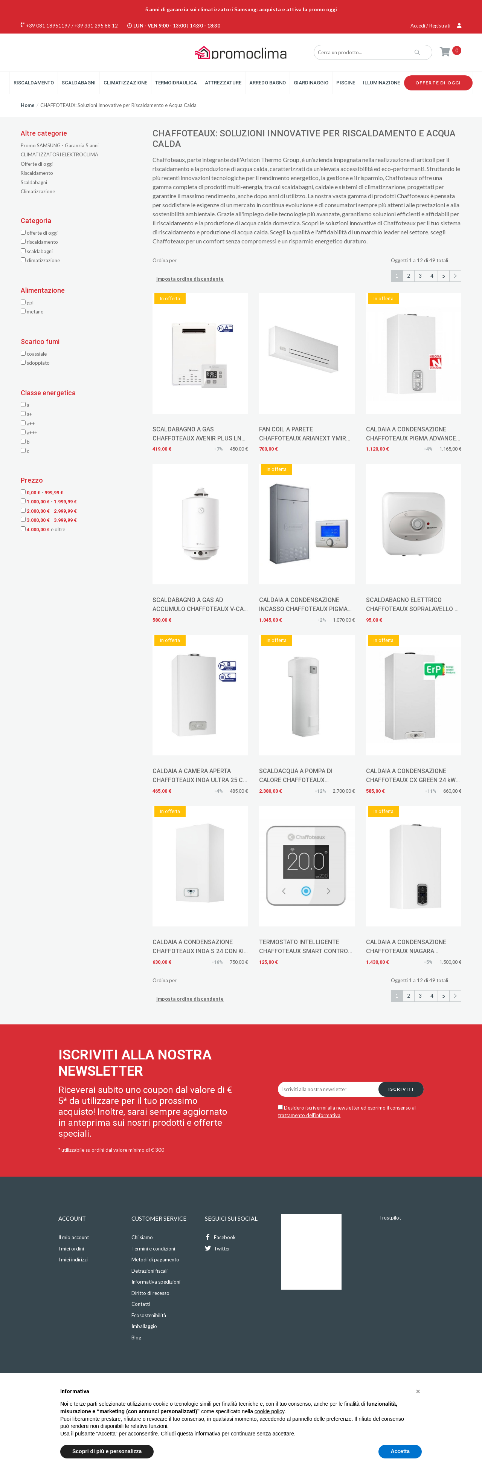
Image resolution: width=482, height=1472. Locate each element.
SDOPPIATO (35, 363)
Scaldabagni (79, 83)
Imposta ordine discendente (190, 279)
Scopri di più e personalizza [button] (107, 1451)
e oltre (43, 529)
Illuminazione (381, 83)
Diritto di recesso (150, 1293)
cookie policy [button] (269, 1411)
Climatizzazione (125, 83)
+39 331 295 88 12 (96, 26)
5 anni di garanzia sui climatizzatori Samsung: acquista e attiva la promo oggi (241, 9)
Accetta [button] (400, 1451)
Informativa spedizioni (155, 1282)
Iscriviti (401, 1089)
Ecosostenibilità (148, 1315)
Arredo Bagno (267, 83)
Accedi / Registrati (435, 26)
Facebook (220, 1237)
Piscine (345, 83)
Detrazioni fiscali (149, 1271)
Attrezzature (223, 83)
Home (28, 105)
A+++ (29, 433)
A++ (28, 423)
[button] (418, 1391)
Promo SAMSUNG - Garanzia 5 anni (60, 145)
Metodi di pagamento (155, 1259)
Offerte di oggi (438, 83)
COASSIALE (34, 354)
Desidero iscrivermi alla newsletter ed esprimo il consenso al (347, 1111)
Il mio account (73, 1237)
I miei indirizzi (73, 1259)
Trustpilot (390, 1218)
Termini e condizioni (153, 1249)
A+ (26, 414)
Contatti (140, 1304)
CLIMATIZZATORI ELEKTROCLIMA (59, 154)
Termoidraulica (176, 83)
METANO (32, 312)
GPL (27, 303)
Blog (136, 1337)
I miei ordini (71, 1249)
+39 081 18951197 (48, 26)
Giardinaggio (311, 83)
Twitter (217, 1248)
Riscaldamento (34, 83)
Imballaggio (144, 1326)
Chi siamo (142, 1237)
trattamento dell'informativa (309, 1115)
